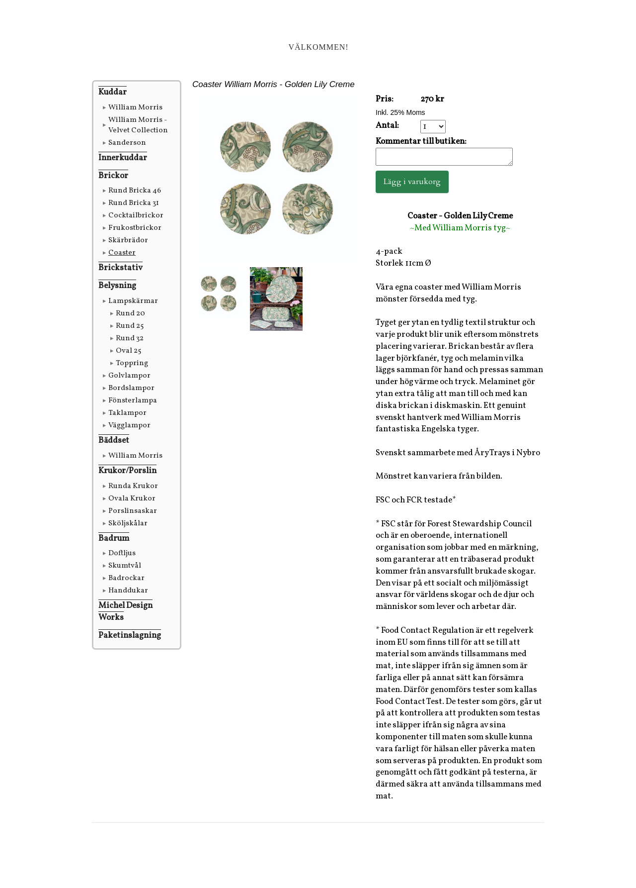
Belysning (117, 286)
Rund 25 (130, 326)
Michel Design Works (125, 611)
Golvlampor (129, 376)
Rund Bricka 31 (133, 203)
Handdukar (128, 591)
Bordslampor (131, 388)
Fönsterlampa (132, 400)
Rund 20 (130, 313)
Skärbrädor (128, 240)
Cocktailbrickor (135, 215)
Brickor (113, 176)
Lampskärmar (133, 301)
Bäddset (113, 440)
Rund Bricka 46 (134, 191)
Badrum (113, 538)
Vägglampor (129, 425)
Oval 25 (128, 351)
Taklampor (127, 413)
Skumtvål (124, 566)
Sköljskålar (128, 523)
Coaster (122, 253)
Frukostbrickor (134, 228)
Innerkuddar (122, 158)
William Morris (135, 107)
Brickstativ (120, 268)
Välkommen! (318, 47)
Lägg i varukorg (412, 184)
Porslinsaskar (132, 511)
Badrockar (126, 578)
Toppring (132, 363)
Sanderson (127, 143)
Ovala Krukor (132, 498)
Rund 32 (130, 338)
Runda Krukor (133, 486)
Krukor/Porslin (127, 471)
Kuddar (112, 92)
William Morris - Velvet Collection (138, 125)
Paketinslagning (129, 635)
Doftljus (122, 553)
